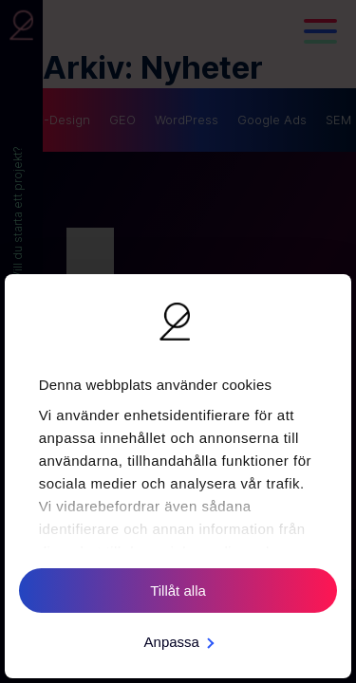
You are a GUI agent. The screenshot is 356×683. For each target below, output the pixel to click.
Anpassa (179, 642)
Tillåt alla (178, 590)
